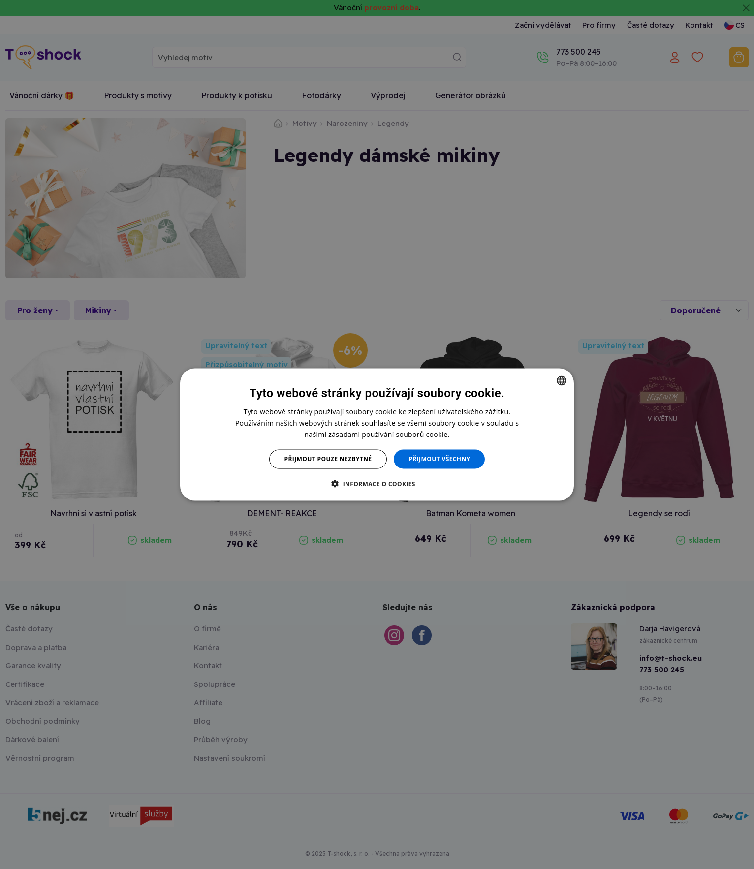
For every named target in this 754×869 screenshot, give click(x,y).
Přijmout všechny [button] (439, 459)
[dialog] (377, 435)
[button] (377, 483)
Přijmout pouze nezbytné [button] (328, 459)
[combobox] (561, 381)
